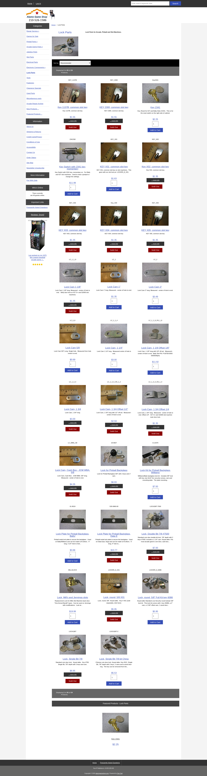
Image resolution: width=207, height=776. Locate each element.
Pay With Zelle (32, 180)
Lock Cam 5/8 (72, 347)
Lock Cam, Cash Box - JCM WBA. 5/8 (72, 471)
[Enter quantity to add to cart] (155, 124)
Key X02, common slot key (155, 166)
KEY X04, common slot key (114, 230)
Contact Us (31, 152)
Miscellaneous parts (34, 98)
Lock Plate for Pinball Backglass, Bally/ (72, 535)
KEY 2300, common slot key (114, 107)
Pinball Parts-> (32, 42)
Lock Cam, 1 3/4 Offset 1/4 (155, 409)
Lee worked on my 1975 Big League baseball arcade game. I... (37, 240)
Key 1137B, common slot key (72, 107)
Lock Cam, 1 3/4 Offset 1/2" (114, 409)
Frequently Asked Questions (37, 207)
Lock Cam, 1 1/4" (114, 348)
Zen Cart (120, 773)
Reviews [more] (37, 215)
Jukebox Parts (32, 52)
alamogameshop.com (102, 773)
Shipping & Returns (34, 132)
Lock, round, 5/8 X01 (114, 597)
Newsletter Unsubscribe (35, 168)
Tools (28, 78)
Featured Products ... (34, 114)
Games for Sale (32, 36)
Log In (38, 4)
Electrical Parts (32, 62)
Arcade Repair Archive (35, 104)
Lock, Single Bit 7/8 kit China (114, 659)
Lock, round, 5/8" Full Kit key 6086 (155, 597)
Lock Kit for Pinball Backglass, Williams (155, 471)
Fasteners (30, 83)
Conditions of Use (33, 142)
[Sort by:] (75, 63)
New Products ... (33, 109)
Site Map (30, 163)
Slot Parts (30, 57)
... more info (73, 121)
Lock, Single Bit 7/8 (72, 659)
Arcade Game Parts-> (35, 47)
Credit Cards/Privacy (34, 137)
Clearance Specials (34, 88)
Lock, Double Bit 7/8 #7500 (155, 534)
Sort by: (56, 63)
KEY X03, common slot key (72, 230)
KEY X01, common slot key (114, 166)
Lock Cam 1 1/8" (72, 287)
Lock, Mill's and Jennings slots (72, 597)
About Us (30, 127)
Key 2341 (155, 107)
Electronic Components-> (36, 67)
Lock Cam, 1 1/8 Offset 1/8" (155, 348)
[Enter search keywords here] (150, 3)
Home (29, 4)
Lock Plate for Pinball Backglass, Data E (114, 535)
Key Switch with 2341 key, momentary (72, 167)
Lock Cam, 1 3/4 (72, 409)
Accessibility (31, 147)
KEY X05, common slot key (155, 230)
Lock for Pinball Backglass (114, 470)
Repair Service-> (33, 31)
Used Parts (31, 93)
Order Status (31, 158)
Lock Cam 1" (114, 286)
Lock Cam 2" (155, 287)
